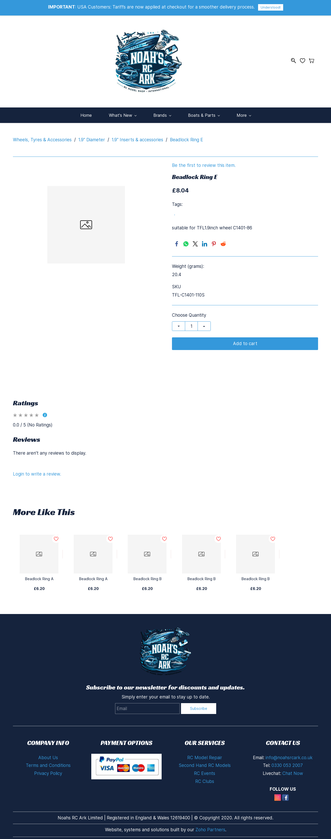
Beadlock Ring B (147, 575)
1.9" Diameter (91, 136)
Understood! (271, 7)
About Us (48, 754)
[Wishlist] (304, 59)
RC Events (204, 770)
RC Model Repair (204, 754)
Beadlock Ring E (186, 136)
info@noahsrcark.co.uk (289, 754)
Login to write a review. (37, 470)
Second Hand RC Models (205, 762)
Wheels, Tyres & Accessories (42, 136)
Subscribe (198, 705)
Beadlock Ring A (39, 575)
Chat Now (292, 770)
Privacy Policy (48, 770)
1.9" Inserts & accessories (137, 136)
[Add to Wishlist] (62, 550)
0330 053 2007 (287, 762)
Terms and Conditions (48, 762)
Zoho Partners (210, 826)
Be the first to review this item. (204, 162)
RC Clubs (204, 777)
